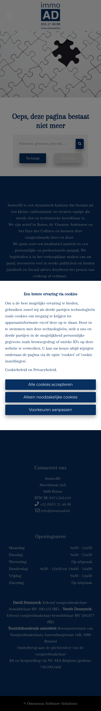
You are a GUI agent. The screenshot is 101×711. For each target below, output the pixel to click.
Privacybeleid (44, 369)
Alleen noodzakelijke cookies (50, 397)
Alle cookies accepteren (50, 384)
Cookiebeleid (16, 369)
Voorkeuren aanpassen (50, 409)
